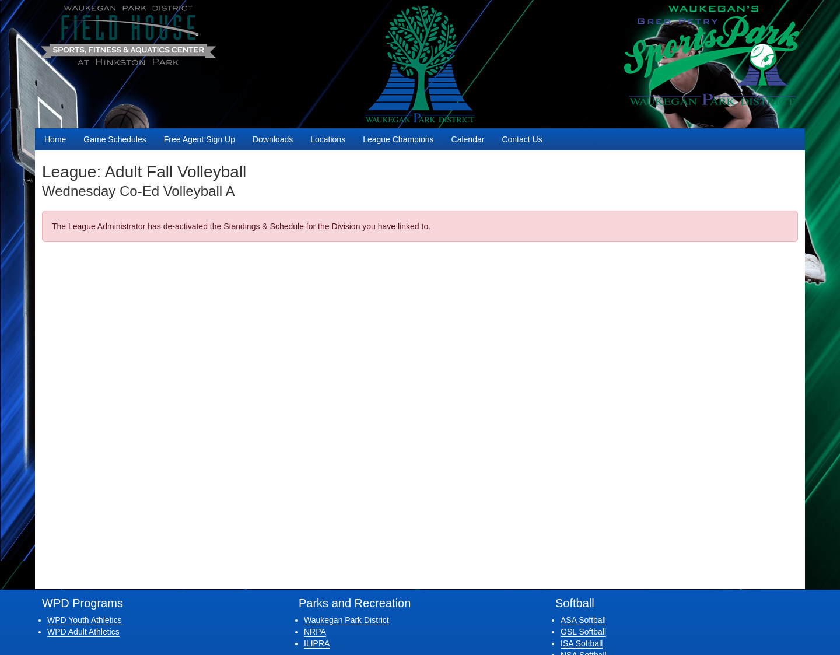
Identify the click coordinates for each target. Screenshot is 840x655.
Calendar (468, 139)
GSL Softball (583, 631)
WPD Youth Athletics (84, 620)
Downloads (273, 139)
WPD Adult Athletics (83, 631)
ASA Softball (583, 620)
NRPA (315, 631)
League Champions (398, 139)
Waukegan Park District (346, 620)
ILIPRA (317, 643)
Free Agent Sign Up (199, 139)
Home (55, 139)
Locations (327, 139)
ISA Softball (582, 643)
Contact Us (522, 139)
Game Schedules (114, 139)
